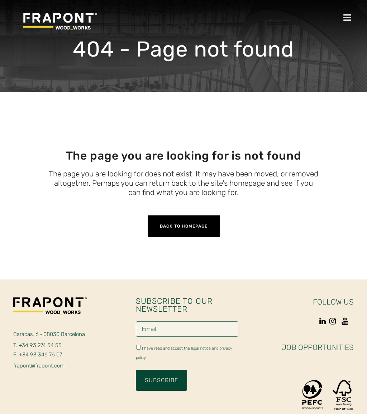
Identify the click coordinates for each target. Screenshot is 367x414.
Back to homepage (184, 226)
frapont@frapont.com (39, 365)
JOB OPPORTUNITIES (318, 347)
